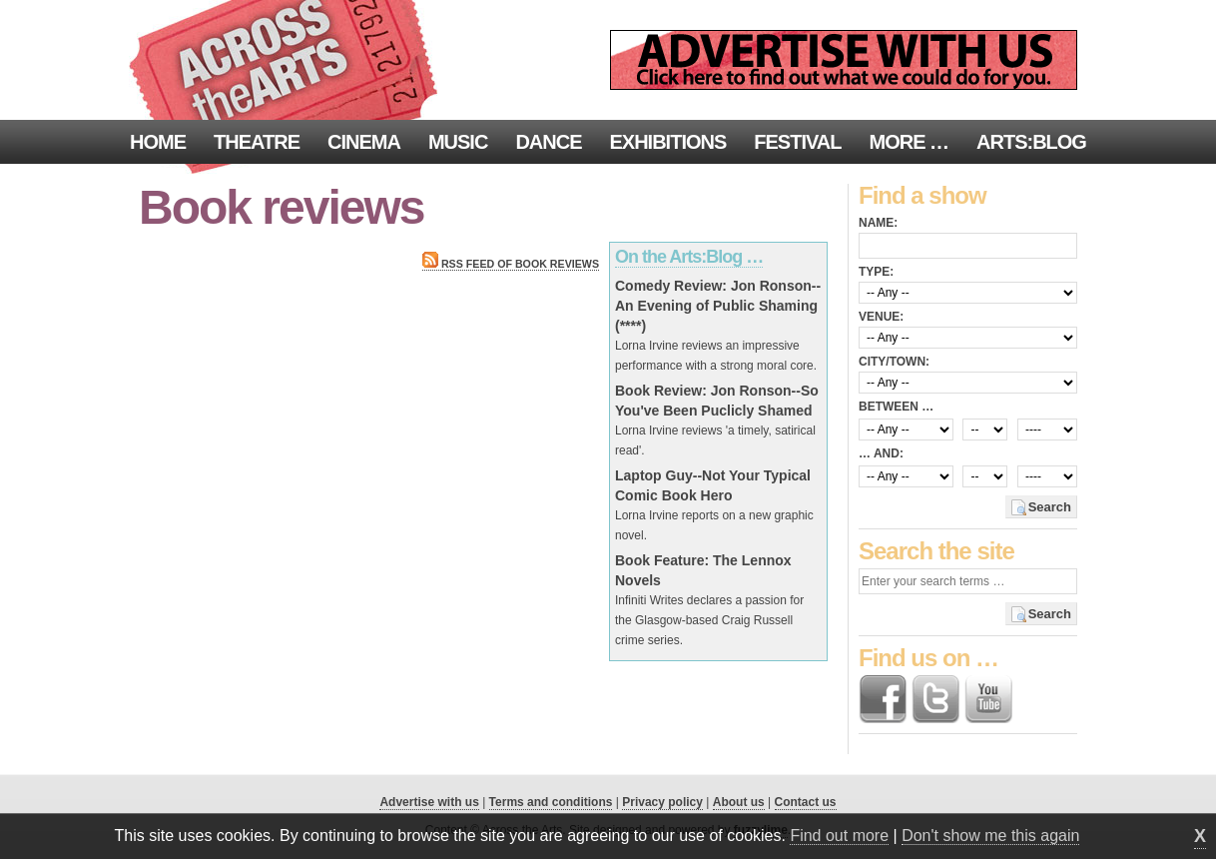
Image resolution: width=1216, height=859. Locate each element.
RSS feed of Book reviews (510, 264)
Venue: (881, 317)
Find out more (839, 835)
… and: (881, 453)
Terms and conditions (551, 802)
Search (1049, 506)
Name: (878, 223)
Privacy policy (662, 802)
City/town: (894, 362)
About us (739, 802)
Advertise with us (428, 802)
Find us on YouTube (988, 699)
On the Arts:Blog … (689, 257)
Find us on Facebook (883, 699)
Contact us (806, 802)
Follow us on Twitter (935, 699)
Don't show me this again (990, 835)
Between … (896, 407)
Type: (876, 272)
